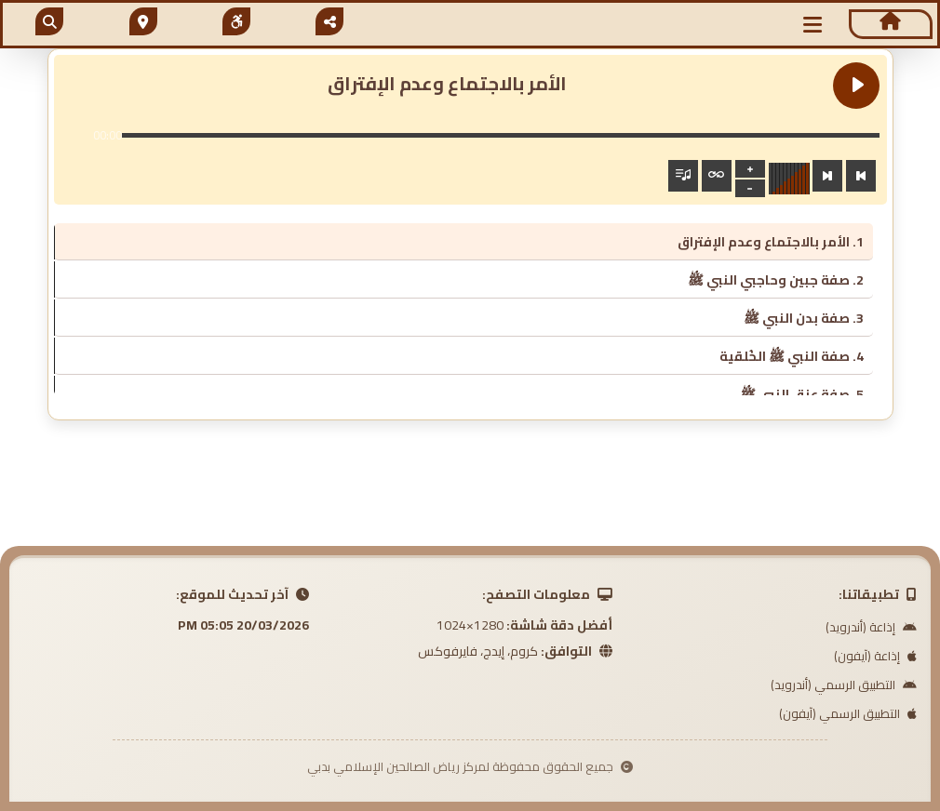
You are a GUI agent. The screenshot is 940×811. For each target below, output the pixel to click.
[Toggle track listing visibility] (683, 176)
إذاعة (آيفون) (875, 656)
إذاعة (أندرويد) (871, 627)
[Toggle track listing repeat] (717, 176)
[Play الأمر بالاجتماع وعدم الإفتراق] (856, 85)
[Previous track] (861, 176)
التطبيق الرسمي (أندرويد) (844, 684)
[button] (812, 24)
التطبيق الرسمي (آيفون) (848, 713)
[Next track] (827, 176)
